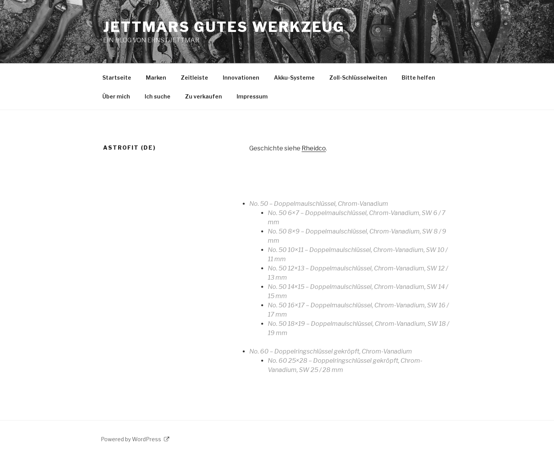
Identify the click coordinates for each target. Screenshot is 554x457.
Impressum (252, 96)
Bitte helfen (418, 77)
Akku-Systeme (294, 77)
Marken (156, 77)
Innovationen (241, 77)
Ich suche (157, 96)
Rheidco (314, 148)
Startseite (116, 77)
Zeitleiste (194, 77)
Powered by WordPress (135, 439)
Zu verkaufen (203, 96)
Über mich (116, 96)
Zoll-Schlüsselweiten (358, 77)
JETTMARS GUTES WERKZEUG (224, 26)
